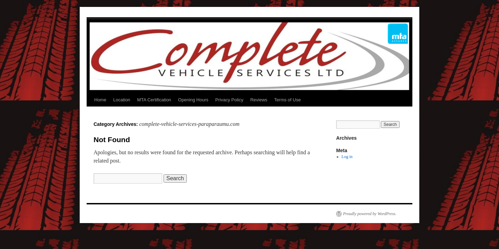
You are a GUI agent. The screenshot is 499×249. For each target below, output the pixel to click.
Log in (347, 156)
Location (121, 99)
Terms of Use (287, 99)
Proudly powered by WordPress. (369, 213)
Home (100, 99)
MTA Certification (154, 99)
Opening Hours (193, 99)
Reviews (258, 99)
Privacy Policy (229, 99)
